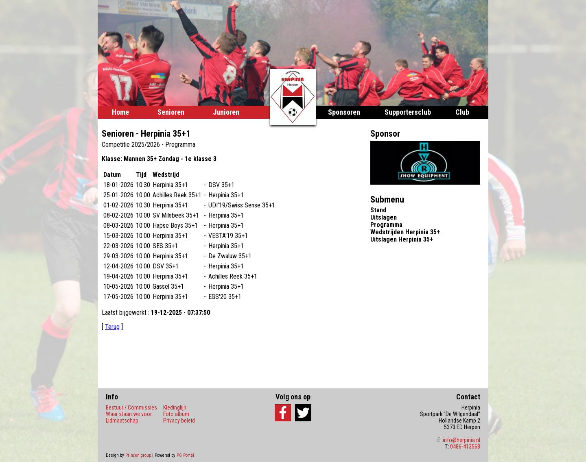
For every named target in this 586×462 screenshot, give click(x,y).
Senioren (170, 112)
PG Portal (185, 455)
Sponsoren (344, 112)
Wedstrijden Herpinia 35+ (405, 232)
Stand (378, 210)
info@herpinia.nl (461, 440)
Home (120, 112)
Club (462, 112)
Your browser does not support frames (234, 249)
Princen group (138, 455)
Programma (386, 225)
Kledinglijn (174, 407)
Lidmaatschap (122, 420)
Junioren (226, 112)
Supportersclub (408, 112)
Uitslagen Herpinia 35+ (401, 239)
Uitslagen (383, 217)
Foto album (176, 414)
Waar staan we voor (129, 414)
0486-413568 (465, 446)
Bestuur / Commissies (131, 407)
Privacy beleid (179, 420)
